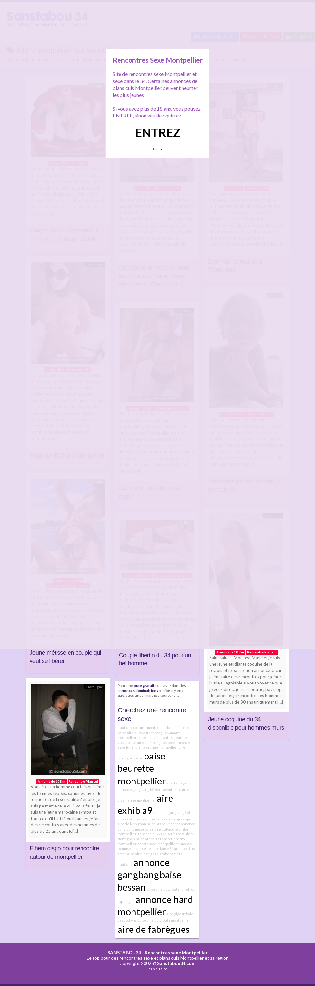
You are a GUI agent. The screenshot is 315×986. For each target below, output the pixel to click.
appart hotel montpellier (157, 844)
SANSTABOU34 (124, 952)
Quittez (157, 149)
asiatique (125, 864)
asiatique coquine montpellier (142, 727)
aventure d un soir (178, 789)
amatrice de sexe (145, 848)
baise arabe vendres (163, 824)
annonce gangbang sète (173, 812)
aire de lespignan (132, 824)
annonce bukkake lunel (137, 819)
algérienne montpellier (137, 800)
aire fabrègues (179, 783)
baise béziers (178, 727)
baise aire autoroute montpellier (163, 920)
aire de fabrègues (154, 929)
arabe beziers (170, 854)
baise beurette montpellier (142, 768)
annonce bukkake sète (156, 834)
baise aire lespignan (142, 854)
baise (132, 742)
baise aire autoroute (161, 829)
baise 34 (166, 848)
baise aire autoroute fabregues (143, 733)
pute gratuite (145, 685)
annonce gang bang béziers (140, 789)
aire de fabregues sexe (156, 742)
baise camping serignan (176, 819)
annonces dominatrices (138, 690)
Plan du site (157, 969)
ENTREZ (157, 132)
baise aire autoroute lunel (167, 889)
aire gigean (176, 914)
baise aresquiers (149, 839)
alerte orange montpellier (156, 747)
